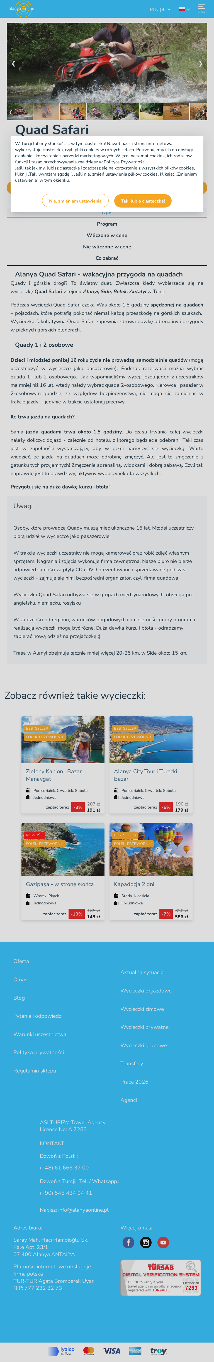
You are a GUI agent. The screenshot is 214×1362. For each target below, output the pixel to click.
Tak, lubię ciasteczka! (143, 201)
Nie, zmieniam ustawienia (75, 201)
